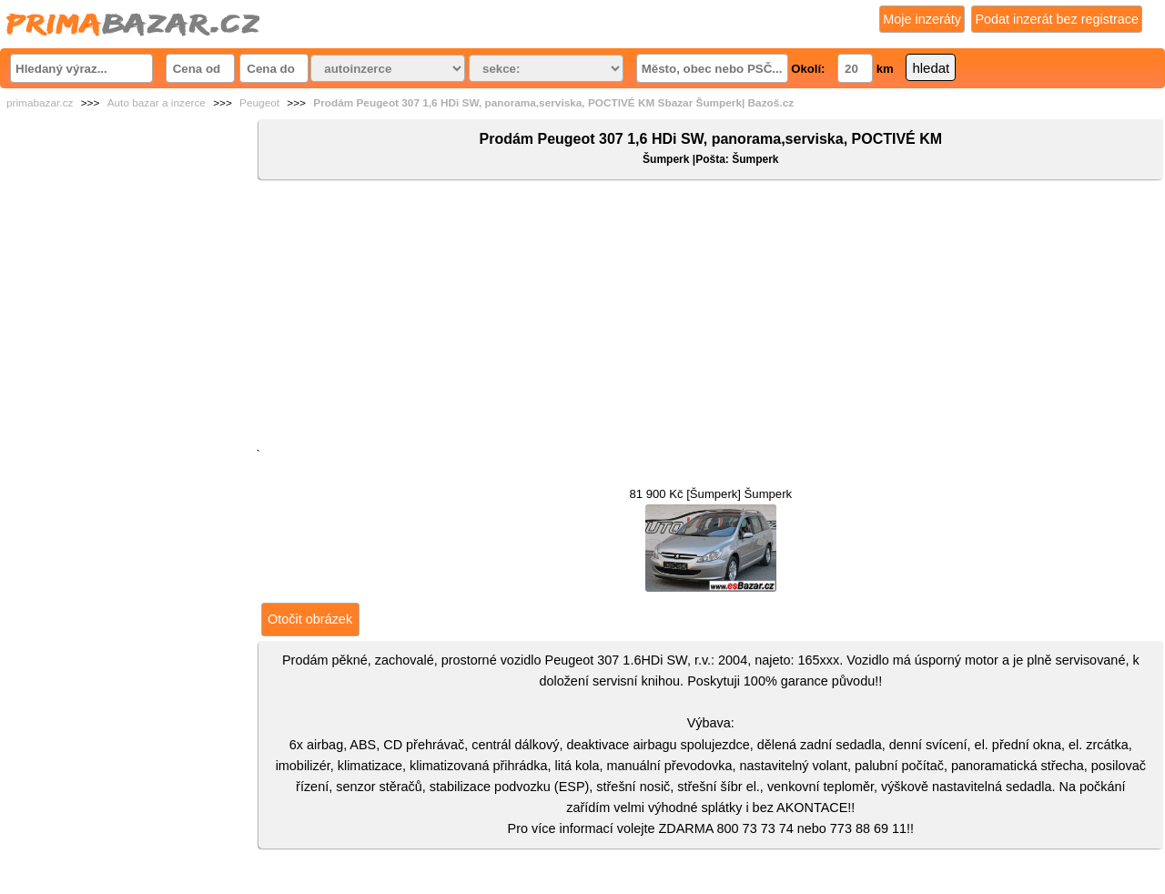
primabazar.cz (39, 103)
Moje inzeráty (922, 19)
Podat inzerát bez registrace (1057, 19)
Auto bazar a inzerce (156, 103)
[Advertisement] (711, 317)
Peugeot (259, 103)
